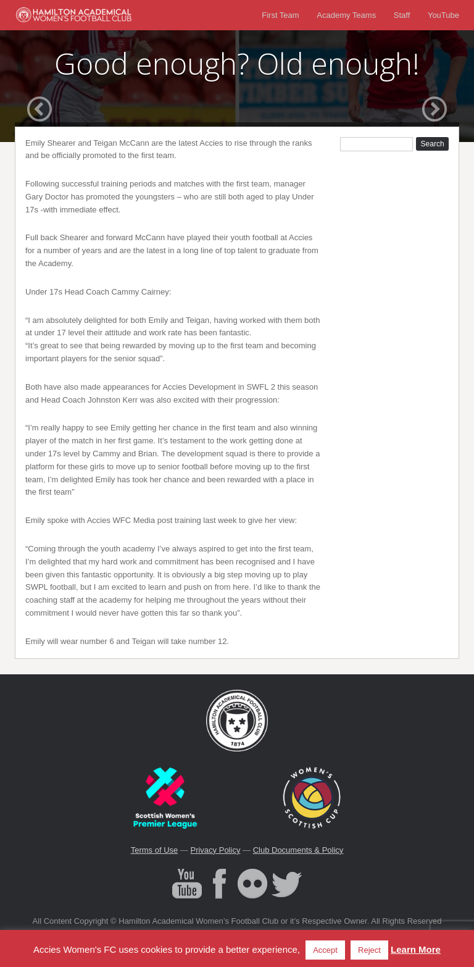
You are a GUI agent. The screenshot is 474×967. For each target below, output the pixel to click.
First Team (280, 15)
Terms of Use (154, 850)
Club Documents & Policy (298, 850)
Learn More (416, 949)
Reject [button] (369, 950)
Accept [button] (325, 950)
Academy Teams (346, 15)
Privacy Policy (215, 850)
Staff (402, 15)
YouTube (443, 15)
